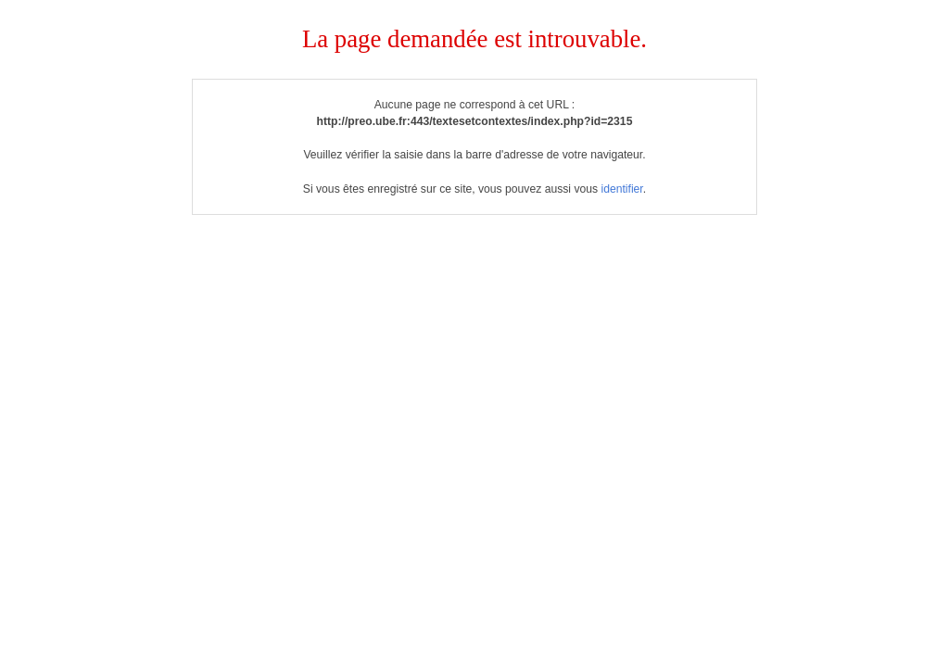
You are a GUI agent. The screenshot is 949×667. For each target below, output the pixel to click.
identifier (621, 188)
